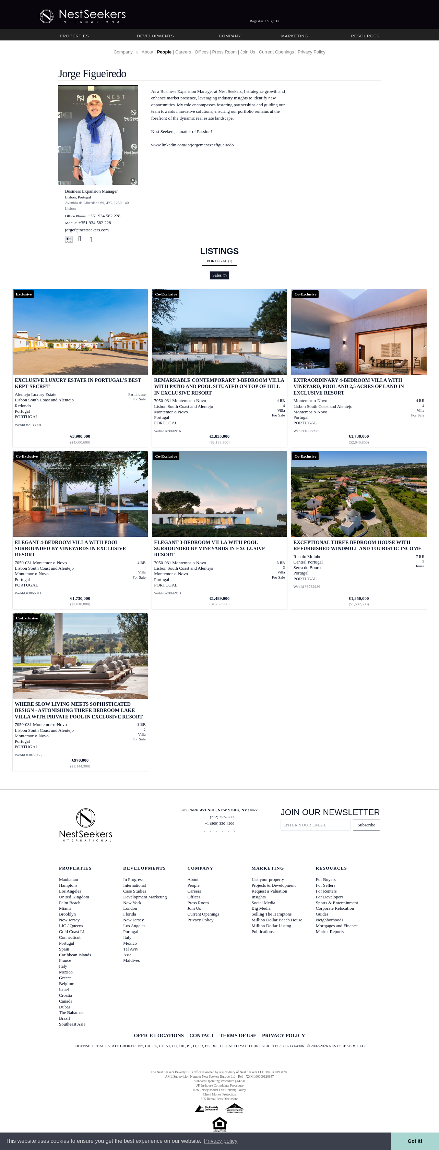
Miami (65, 908)
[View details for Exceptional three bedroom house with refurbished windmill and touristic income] (359, 530)
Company (230, 36)
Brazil (64, 1018)
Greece (65, 977)
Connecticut (70, 937)
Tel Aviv (130, 949)
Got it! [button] (415, 1141)
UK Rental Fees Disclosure (219, 1099)
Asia (127, 954)
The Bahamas (71, 1012)
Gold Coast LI (71, 931)
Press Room (224, 52)
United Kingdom (74, 896)
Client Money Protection (219, 1094)
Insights (259, 896)
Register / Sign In (265, 21)
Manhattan (68, 879)
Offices (202, 52)
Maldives (131, 960)
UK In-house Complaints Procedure (219, 1085)
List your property (268, 879)
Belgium (66, 983)
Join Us (247, 52)
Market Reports (330, 931)
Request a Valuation (269, 891)
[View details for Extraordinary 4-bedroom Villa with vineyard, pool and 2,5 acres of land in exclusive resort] (359, 368)
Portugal (219, 261)
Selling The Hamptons (272, 914)
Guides (322, 914)
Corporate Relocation (335, 908)
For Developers (330, 896)
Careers (183, 52)
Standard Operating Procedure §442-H (219, 1081)
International (134, 885)
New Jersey (69, 919)
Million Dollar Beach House (277, 919)
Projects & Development (274, 885)
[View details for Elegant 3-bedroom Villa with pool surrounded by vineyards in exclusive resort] (220, 530)
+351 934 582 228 (104, 215)
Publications (263, 931)
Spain (64, 949)
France (65, 960)
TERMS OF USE (238, 1035)
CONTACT (201, 1035)
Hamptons (68, 885)
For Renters (326, 891)
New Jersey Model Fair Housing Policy (219, 1090)
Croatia (65, 995)
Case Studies (134, 891)
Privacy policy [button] (221, 1141)
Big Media (261, 908)
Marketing (294, 36)
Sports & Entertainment (337, 902)
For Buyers (326, 879)
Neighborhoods (329, 919)
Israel (64, 989)
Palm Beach (69, 902)
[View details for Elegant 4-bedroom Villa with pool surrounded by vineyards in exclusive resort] (80, 530)
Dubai (64, 1006)
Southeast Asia (72, 1024)
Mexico (66, 972)
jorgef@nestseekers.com (87, 229)
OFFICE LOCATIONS (158, 1035)
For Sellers (325, 885)
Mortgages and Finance (337, 925)
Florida (129, 914)
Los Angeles (70, 891)
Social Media (263, 902)
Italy (63, 966)
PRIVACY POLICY (283, 1035)
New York (132, 902)
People (164, 52)
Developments (155, 36)
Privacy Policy (311, 52)
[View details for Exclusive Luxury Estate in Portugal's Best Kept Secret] (80, 368)
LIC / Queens (71, 925)
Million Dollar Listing (272, 925)
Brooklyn (67, 914)
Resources (365, 36)
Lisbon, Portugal (78, 197)
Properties (74, 36)
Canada (65, 1001)
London (130, 908)
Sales (219, 275)
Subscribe (366, 824)
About (147, 52)
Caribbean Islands (75, 954)
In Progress (133, 879)
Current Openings (276, 52)
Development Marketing (145, 896)
